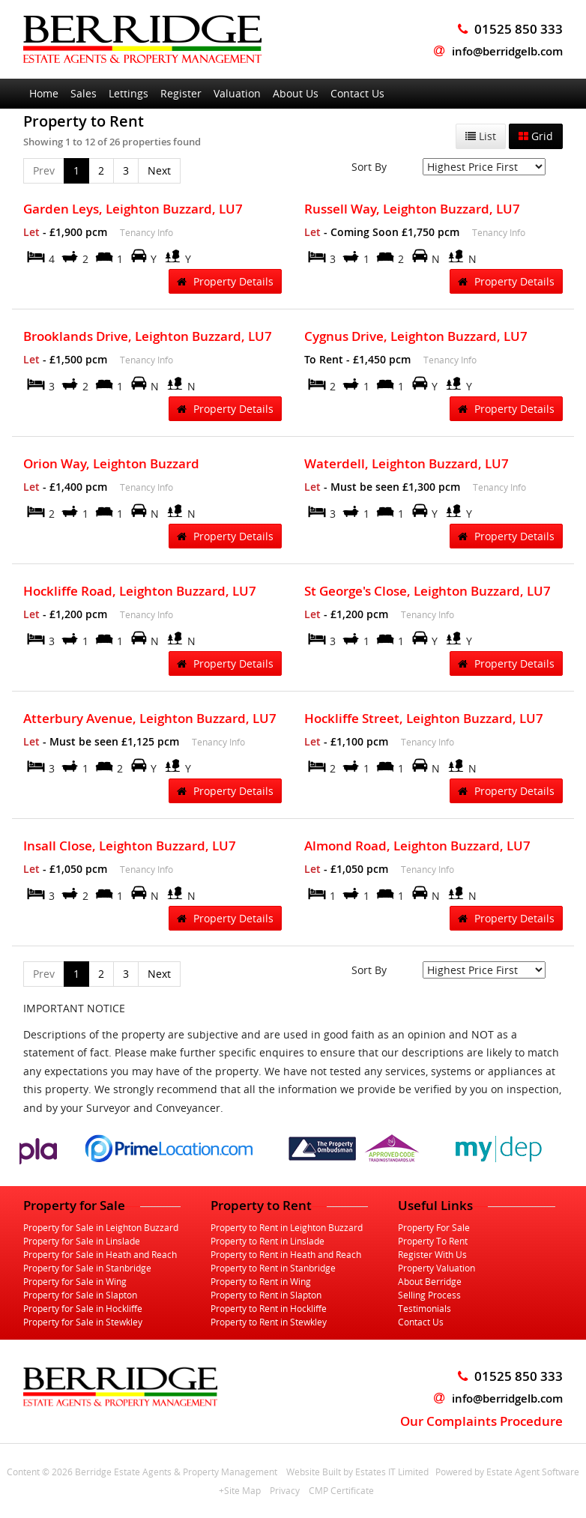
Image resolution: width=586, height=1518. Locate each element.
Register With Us (432, 1254)
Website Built (313, 1472)
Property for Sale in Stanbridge (87, 1268)
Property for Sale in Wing (75, 1281)
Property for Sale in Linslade (81, 1241)
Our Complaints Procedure (481, 1421)
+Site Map (240, 1490)
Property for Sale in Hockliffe (82, 1308)
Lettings (128, 93)
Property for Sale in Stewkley (82, 1322)
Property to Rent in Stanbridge (273, 1268)
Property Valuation (436, 1268)
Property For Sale (434, 1227)
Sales (83, 93)
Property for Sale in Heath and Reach (100, 1254)
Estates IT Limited (392, 1472)
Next (159, 170)
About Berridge (430, 1281)
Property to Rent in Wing (261, 1281)
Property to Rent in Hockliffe (269, 1308)
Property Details (225, 281)
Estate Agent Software (532, 1472)
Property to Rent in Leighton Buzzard (287, 1227)
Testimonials (424, 1308)
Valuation (237, 93)
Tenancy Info (146, 232)
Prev (44, 170)
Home (43, 93)
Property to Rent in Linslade (267, 1241)
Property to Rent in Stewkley (269, 1322)
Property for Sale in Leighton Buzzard (100, 1227)
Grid (536, 136)
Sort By (369, 167)
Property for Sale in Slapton (80, 1295)
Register (181, 93)
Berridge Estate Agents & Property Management (176, 1472)
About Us (295, 93)
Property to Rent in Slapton (266, 1295)
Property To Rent (433, 1241)
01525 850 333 (510, 1376)
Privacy (285, 1490)
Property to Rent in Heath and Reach (286, 1254)
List (480, 136)
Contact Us (357, 93)
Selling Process (429, 1295)
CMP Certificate (341, 1490)
